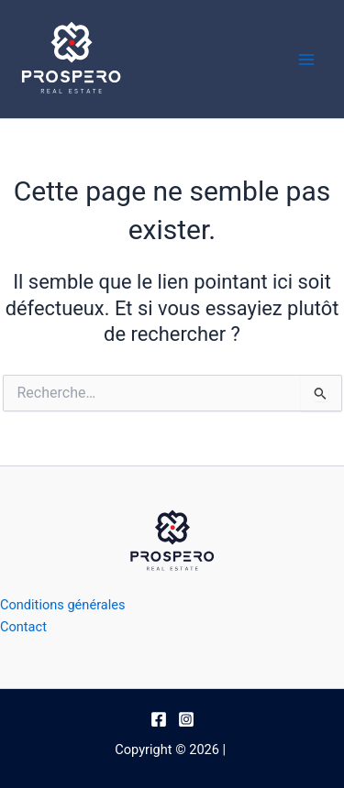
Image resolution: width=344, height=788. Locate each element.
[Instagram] (186, 719)
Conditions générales (63, 604)
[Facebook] (158, 719)
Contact (23, 626)
